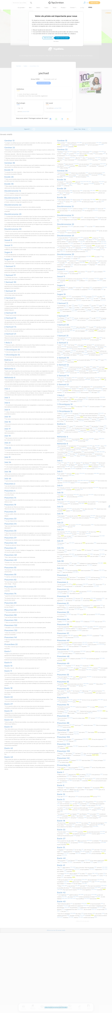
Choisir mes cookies (48, 37)
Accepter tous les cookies (62, 37)
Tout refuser (56, 41)
